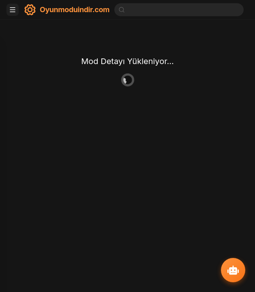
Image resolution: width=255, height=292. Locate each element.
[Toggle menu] (12, 10)
